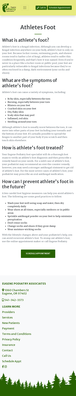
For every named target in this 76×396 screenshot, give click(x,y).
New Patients (11, 323)
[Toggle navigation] (25, 7)
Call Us (41, 7)
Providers (8, 312)
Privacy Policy (11, 339)
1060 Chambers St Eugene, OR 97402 (15, 291)
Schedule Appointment (60, 7)
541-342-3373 (13, 300)
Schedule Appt (11, 361)
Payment (8, 328)
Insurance (8, 345)
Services (7, 317)
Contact (7, 350)
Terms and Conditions (16, 334)
